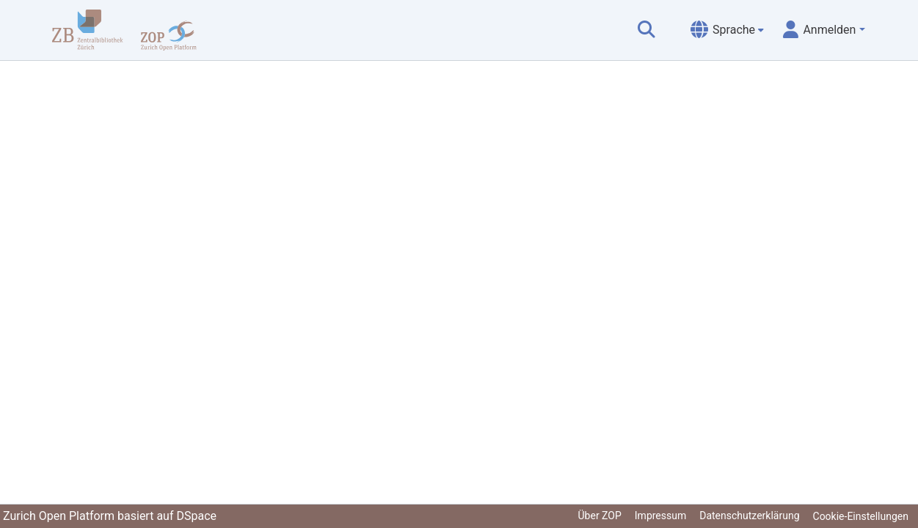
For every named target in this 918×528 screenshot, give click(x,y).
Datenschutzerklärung (749, 515)
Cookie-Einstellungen (860, 516)
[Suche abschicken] (646, 30)
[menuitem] (727, 30)
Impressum (660, 515)
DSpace (196, 516)
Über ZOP (600, 515)
